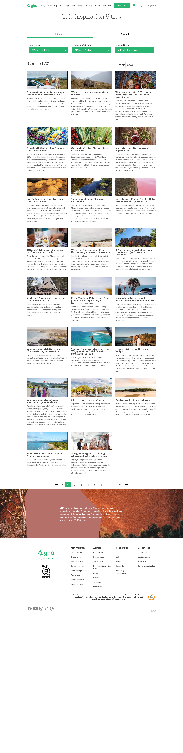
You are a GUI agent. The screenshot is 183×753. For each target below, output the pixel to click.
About (97, 5)
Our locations (76, 620)
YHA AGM (106, 5)
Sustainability (98, 629)
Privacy (96, 645)
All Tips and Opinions (83, 50)
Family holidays (77, 647)
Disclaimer (97, 654)
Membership (77, 5)
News (95, 641)
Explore (57, 5)
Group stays (76, 624)
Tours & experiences (79, 638)
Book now (122, 5)
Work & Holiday (77, 629)
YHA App (88, 5)
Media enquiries (144, 624)
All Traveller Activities (40, 50)
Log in (141, 5)
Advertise (142, 629)
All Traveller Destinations (127, 50)
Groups (66, 5)
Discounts (119, 634)
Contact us (142, 620)
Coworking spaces (78, 634)
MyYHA (118, 629)
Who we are (98, 620)
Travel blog (75, 643)
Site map (97, 650)
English (151, 5)
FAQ (117, 624)
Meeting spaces (77, 652)
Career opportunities (146, 634)
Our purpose (98, 624)
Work (49, 5)
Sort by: (121, 64)
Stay (43, 5)
